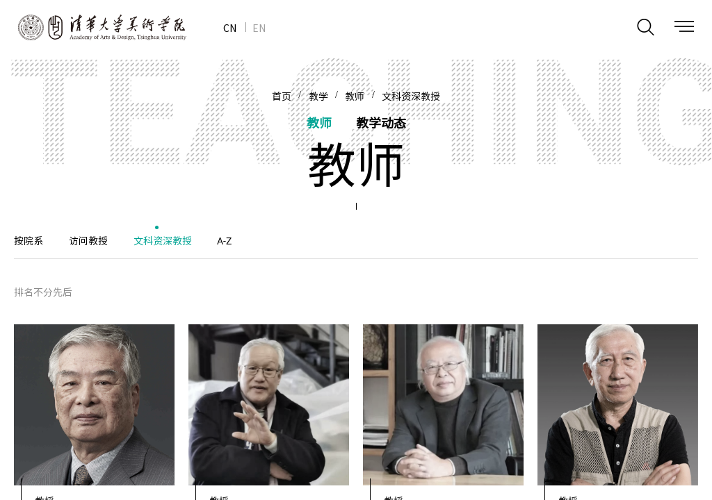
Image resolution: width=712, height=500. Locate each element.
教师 (354, 96)
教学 (318, 96)
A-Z (224, 241)
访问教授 (88, 241)
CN (229, 28)
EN (259, 28)
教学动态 (381, 122)
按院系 (28, 241)
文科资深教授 (411, 96)
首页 (281, 96)
